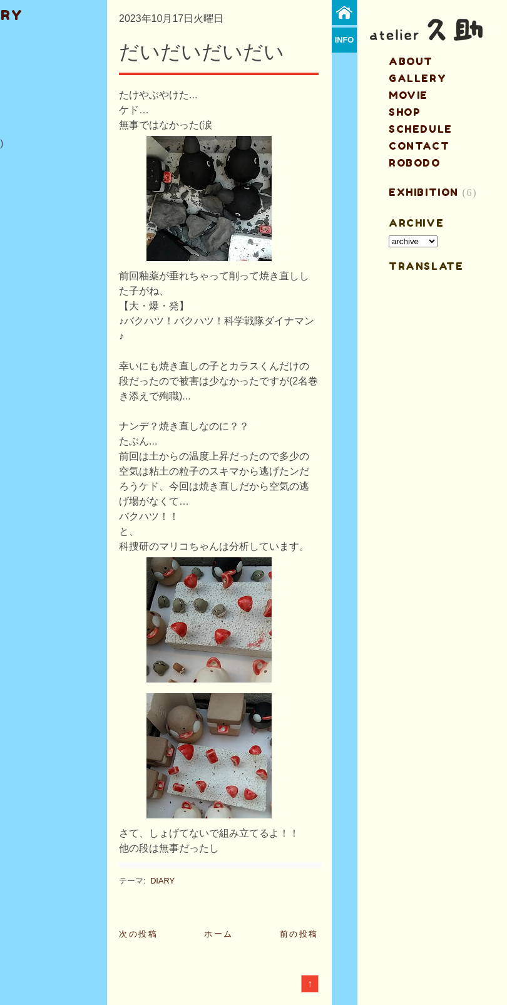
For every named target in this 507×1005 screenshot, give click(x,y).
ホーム (218, 934)
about (411, 61)
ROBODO (415, 163)
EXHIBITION (424, 192)
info (344, 39)
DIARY (162, 880)
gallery (417, 78)
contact (419, 146)
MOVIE (408, 95)
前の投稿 (299, 934)
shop (405, 112)
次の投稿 (138, 934)
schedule (421, 129)
